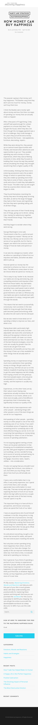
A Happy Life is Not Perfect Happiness (17, 674)
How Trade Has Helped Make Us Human (18, 670)
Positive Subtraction (11, 678)
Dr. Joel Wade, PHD (15, 30)
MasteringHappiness (19, 17)
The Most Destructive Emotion (15, 688)
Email (5, 627)
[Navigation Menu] (33, 4)
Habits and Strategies (19, 13)
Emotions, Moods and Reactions (15, 650)
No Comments (19, 32)
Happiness (7, 657)
